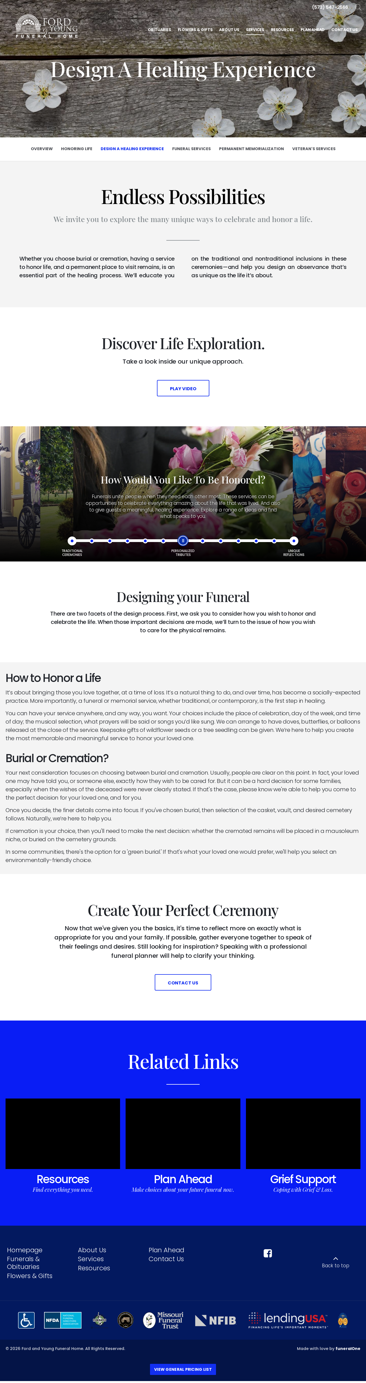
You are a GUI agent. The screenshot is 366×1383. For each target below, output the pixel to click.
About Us (92, 1252)
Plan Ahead (183, 1181)
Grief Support (303, 1181)
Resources (63, 1181)
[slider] (183, 541)
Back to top (335, 1267)
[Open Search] (358, 7)
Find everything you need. (63, 1191)
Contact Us (166, 1261)
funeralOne (348, 1351)
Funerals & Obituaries (23, 1265)
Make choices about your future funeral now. (183, 1191)
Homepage (24, 1252)
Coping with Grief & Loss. (303, 1191)
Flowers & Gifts (29, 1277)
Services (91, 1261)
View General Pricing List (183, 1371)
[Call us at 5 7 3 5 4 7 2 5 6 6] (330, 7)
